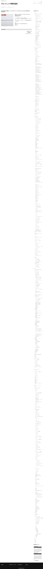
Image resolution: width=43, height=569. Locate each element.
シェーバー (36, 296)
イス (36, 390)
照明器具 (36, 338)
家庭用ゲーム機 (37, 320)
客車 (36, 479)
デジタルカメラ (37, 40)
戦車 (36, 488)
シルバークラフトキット (39, 495)
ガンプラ (37, 447)
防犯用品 (36, 534)
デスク (36, 395)
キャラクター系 (37, 420)
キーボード (36, 51)
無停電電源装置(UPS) (38, 229)
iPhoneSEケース (37, 85)
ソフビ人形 (36, 428)
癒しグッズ (36, 502)
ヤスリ (36, 375)
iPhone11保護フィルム (38, 69)
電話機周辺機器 (37, 321)
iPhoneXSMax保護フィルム (38, 94)
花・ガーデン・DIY (36, 368)
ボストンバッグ (37, 242)
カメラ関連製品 (37, 32)
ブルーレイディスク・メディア (38, 159)
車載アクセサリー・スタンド (38, 148)
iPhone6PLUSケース (38, 70)
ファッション (36, 235)
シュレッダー (37, 345)
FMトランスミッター (38, 275)
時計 (36, 403)
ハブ (36, 164)
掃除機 (36, 322)
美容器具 (36, 305)
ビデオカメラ (37, 31)
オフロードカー (37, 412)
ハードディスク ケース (38, 172)
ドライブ (36, 155)
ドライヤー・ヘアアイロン (38, 297)
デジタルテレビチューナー (38, 329)
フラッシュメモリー (37, 41)
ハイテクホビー (37, 440)
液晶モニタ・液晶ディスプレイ (38, 231)
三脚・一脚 (36, 24)
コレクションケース (38, 423)
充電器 (36, 59)
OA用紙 (36, 190)
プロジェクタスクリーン (38, 221)
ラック (36, 133)
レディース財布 (37, 266)
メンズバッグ (36, 244)
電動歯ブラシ (37, 306)
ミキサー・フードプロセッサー (38, 289)
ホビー (36, 407)
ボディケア (36, 362)
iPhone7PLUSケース (38, 76)
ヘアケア (36, 361)
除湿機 (36, 313)
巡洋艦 (36, 481)
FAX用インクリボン (37, 316)
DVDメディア (37, 157)
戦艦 (36, 487)
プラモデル (36, 444)
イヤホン (36, 96)
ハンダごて (36, 374)
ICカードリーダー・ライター (38, 182)
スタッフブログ (18, 7)
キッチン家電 (36, 281)
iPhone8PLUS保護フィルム (38, 81)
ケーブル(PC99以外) (38, 205)
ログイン (37, 3)
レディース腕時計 (37, 259)
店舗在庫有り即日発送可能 (37, 353)
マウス (36, 223)
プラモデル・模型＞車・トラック (38, 449)
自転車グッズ (37, 513)
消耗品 (36, 141)
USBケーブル (37, 197)
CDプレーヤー (37, 274)
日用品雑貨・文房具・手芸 (38, 493)
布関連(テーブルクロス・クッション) (38, 401)
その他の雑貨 (37, 521)
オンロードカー (37, 413)
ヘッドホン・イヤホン (38, 279)
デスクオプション (37, 130)
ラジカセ (36, 280)
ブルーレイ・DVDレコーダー (38, 331)
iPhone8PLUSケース (38, 79)
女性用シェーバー (37, 304)
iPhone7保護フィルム (38, 78)
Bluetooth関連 (37, 273)
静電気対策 (36, 150)
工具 (36, 140)
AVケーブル (36, 272)
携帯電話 (36, 110)
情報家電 (36, 315)
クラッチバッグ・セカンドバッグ (38, 237)
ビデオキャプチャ (37, 173)
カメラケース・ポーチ (38, 15)
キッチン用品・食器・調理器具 (38, 416)
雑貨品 (36, 535)
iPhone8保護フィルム (38, 84)
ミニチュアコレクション (39, 462)
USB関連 (36, 199)
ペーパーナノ (37, 461)
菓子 (35, 540)
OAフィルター (37, 189)
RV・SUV (37, 445)
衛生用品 (37, 530)
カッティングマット (38, 494)
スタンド (36, 53)
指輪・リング (37, 253)
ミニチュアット (38, 463)
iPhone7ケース (37, 77)
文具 (36, 526)
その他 (36, 125)
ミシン (36, 347)
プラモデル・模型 (37, 446)
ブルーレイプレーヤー (38, 332)
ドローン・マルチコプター (38, 436)
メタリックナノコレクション (39, 465)
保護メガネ (36, 376)
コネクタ (36, 207)
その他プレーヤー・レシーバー (38, 212)
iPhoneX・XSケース (38, 87)
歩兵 (36, 497)
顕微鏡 (36, 39)
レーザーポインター (38, 134)
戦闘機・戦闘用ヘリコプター (38, 490)
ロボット (36, 471)
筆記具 (35, 355)
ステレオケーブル (38, 452)
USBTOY (36, 196)
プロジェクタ (37, 220)
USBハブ (36, 198)
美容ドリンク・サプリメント (38, 366)
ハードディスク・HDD (38, 154)
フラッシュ (36, 22)
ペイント (36, 453)
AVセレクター (37, 324)
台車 (35, 377)
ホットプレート (37, 287)
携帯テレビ (36, 336)
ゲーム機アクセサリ (38, 422)
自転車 (36, 511)
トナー (36, 214)
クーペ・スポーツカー (38, 421)
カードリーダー (37, 33)
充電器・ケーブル (37, 109)
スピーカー (36, 54)
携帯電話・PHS (37, 112)
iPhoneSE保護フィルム (38, 86)
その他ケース (37, 104)
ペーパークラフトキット (39, 496)
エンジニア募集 (12, 7)
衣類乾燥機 (36, 348)
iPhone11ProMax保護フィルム (38, 64)
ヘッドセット (37, 222)
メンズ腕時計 (37, 258)
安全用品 (37, 529)
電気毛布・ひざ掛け (38, 314)
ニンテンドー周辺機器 (38, 438)
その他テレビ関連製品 (38, 328)
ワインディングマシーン (38, 260)
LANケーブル (37, 183)
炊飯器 (36, 337)
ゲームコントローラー (38, 406)
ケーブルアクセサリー (38, 206)
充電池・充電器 (37, 25)
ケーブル (36, 52)
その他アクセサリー (38, 55)
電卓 (36, 149)
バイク (36, 439)
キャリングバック (37, 518)
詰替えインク (37, 146)
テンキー (36, 213)
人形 (36, 472)
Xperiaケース (37, 103)
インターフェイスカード (38, 171)
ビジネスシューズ (37, 250)
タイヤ (36, 429)
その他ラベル (37, 126)
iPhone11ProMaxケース (38, 62)
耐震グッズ (36, 142)
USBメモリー (37, 42)
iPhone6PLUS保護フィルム (38, 72)
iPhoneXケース (37, 95)
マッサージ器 (37, 299)
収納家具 (36, 397)
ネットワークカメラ (38, 30)
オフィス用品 (36, 116)
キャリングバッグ (37, 405)
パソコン (35, 114)
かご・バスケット (37, 414)
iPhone (36, 61)
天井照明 (36, 307)
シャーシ (37, 469)
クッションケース (37, 519)
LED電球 (36, 339)
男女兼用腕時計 (37, 261)
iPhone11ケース (37, 68)
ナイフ (36, 437)
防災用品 (36, 528)
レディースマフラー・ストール (38, 255)
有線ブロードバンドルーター (38, 166)
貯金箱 (36, 527)
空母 (36, 503)
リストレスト (37, 228)
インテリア (36, 389)
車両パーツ (36, 505)
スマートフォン (37, 101)
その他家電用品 (37, 346)
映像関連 (36, 323)
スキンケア (36, 360)
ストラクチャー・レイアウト (39, 486)
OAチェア (36, 188)
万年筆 (36, 356)
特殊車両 (36, 501)
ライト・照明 (37, 396)
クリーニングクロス (38, 122)
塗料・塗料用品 (37, 478)
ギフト (36, 539)
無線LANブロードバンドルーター (38, 233)
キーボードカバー (37, 203)
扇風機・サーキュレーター (38, 312)
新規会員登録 (40, 3)
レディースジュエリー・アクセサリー (38, 252)
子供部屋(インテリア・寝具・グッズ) (38, 399)
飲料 (35, 541)
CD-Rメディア (37, 156)
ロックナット (37, 470)
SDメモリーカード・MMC (38, 13)
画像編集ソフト (37, 38)
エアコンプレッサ (38, 454)
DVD (36, 388)
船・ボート (36, 504)
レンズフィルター (37, 23)
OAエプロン (37, 187)
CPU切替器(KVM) (37, 180)
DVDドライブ (36, 115)
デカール (36, 431)
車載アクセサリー (37, 60)
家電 (34, 267)
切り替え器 (36, 138)
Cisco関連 (36, 179)
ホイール (36, 456)
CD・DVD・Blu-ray (37, 387)
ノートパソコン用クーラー (38, 215)
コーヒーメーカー (37, 283)
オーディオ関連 (37, 271)
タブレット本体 (37, 108)
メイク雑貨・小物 (37, 364)
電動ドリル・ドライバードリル (38, 383)
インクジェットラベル (38, 117)
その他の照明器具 (37, 340)
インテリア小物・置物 (38, 391)
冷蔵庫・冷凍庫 (37, 290)
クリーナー (36, 204)
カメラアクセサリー (37, 14)
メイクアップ (36, 363)
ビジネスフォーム (37, 132)
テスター (36, 131)
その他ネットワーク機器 (38, 163)
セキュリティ (37, 124)
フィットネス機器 (37, 298)
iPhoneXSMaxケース (38, 92)
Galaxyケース (37, 102)
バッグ (36, 241)
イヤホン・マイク (37, 111)
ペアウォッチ (36, 243)
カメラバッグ (37, 16)
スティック (37, 432)
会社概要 (3, 7)
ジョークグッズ (37, 520)
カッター (36, 369)
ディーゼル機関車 (37, 430)
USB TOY (36, 195)
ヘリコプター (37, 455)
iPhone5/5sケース (37, 100)
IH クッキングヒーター (38, 282)
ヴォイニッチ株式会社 (9, 4)
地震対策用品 (37, 139)
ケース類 (36, 123)
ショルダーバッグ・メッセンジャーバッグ (38, 246)
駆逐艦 (36, 510)
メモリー (36, 174)
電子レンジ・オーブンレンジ (38, 292)
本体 (36, 512)
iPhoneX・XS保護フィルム (38, 88)
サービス (7, 7)
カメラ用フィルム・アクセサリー (38, 18)
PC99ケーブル (37, 191)
